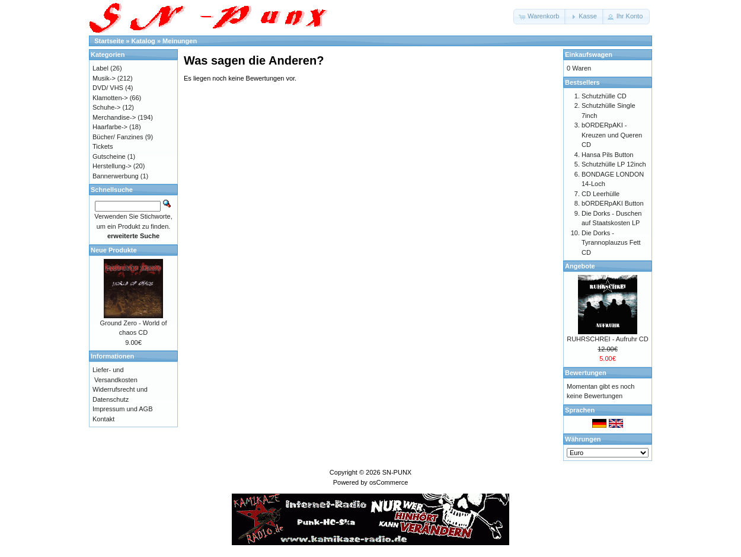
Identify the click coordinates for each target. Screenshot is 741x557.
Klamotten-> (110, 97)
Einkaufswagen (588, 54)
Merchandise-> (114, 117)
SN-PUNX (397, 472)
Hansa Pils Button (607, 154)
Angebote (580, 266)
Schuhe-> (106, 107)
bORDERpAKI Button (613, 203)
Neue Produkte (114, 250)
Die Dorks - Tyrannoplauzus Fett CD (611, 242)
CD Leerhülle (600, 193)
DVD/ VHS (107, 87)
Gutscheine (109, 156)
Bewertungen (585, 372)
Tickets (102, 146)
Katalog (143, 40)
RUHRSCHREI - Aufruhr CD (608, 338)
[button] (539, 16)
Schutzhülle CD (604, 96)
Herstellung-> (112, 165)
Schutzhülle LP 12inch (614, 164)
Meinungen (179, 40)
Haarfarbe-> (109, 126)
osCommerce (388, 482)
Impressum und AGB (122, 408)
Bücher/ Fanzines (117, 136)
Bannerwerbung (115, 176)
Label (100, 68)
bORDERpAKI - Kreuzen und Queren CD (612, 134)
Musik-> (104, 78)
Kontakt (103, 418)
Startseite (109, 40)
